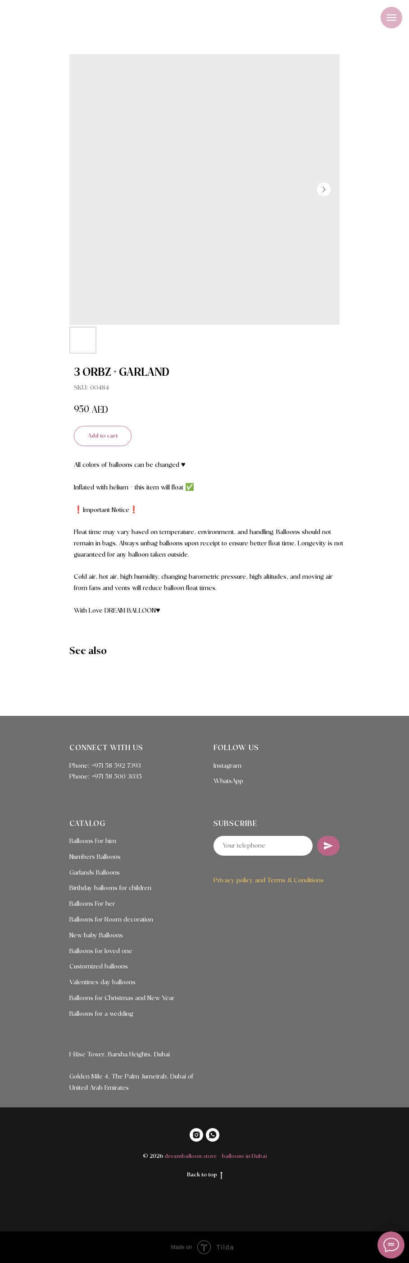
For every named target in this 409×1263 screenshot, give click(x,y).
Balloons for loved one (100, 951)
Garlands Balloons (94, 872)
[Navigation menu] (391, 17)
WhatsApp (228, 781)
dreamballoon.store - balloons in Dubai (215, 1156)
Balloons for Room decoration (111, 919)
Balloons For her (92, 904)
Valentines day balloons (102, 982)
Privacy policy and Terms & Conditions (269, 880)
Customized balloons (98, 966)
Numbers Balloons (95, 857)
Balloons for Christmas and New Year (121, 998)
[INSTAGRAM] (196, 1135)
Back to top (205, 1175)
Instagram (227, 766)
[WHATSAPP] (212, 1135)
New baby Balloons (96, 935)
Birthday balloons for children (110, 888)
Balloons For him (92, 841)
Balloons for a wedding (101, 1014)
